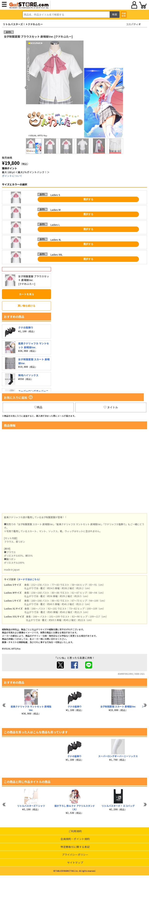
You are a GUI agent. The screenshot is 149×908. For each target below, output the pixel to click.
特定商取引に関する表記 (75, 847)
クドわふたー (35, 24)
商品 (38, 407)
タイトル (111, 407)
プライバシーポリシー (75, 854)
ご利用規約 (75, 831)
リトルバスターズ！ (14, 24)
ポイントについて (12, 176)
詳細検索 (123, 14)
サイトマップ (75, 862)
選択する (88, 199)
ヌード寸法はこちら (28, 579)
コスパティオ (133, 24)
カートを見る (26, 294)
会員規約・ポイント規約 (75, 839)
